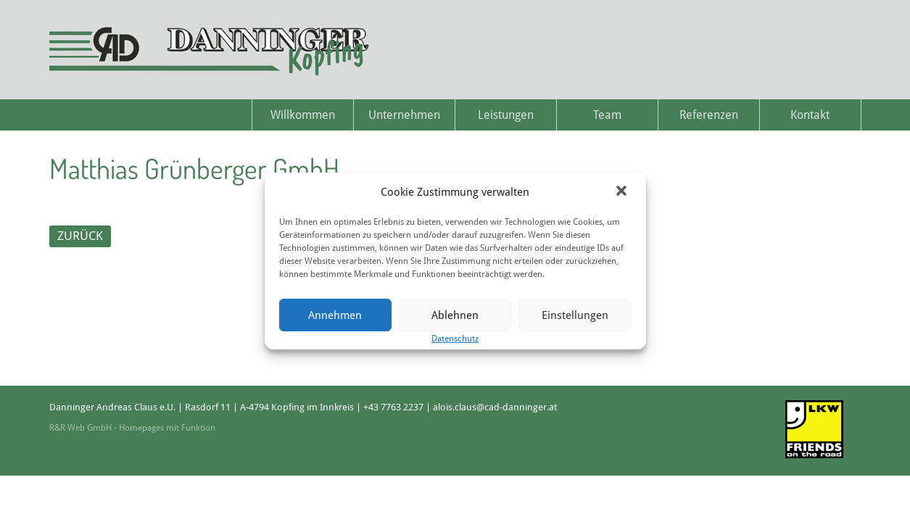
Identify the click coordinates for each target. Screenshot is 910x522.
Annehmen (335, 315)
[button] (623, 192)
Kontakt (810, 115)
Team (607, 115)
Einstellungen (575, 315)
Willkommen (302, 115)
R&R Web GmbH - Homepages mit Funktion (132, 428)
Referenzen (708, 115)
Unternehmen (404, 115)
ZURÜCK (80, 235)
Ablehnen (455, 315)
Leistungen (506, 115)
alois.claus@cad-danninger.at (495, 407)
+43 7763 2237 (393, 407)
